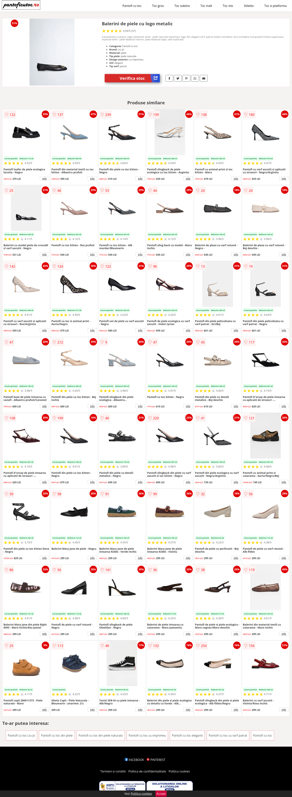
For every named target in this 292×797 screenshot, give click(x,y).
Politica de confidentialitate (147, 771)
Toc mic (228, 6)
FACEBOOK (134, 760)
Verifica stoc (140, 78)
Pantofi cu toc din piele (57, 735)
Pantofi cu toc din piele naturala (101, 735)
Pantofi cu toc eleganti (187, 735)
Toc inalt (206, 6)
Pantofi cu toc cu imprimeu (147, 735)
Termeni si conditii (113, 771)
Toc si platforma (275, 6)
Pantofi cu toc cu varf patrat (228, 735)
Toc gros (158, 6)
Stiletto (249, 6)
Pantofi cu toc (132, 6)
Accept (161, 794)
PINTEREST (156, 760)
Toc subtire (182, 6)
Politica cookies (179, 771)
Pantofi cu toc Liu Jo (21, 735)
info (44, 178)
